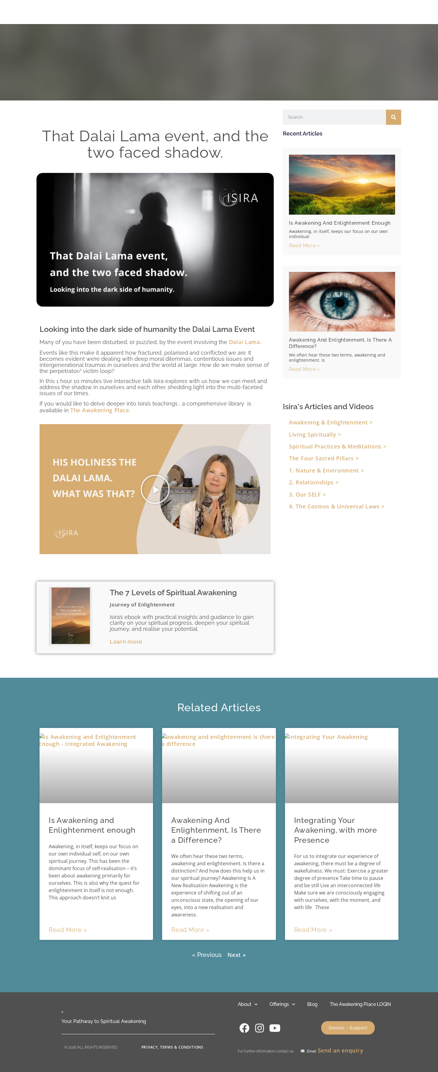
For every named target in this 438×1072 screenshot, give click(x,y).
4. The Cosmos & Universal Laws (335, 506)
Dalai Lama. (244, 342)
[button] (155, 489)
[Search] (393, 117)
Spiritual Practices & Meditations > (338, 446)
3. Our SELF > (307, 494)
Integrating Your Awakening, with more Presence (335, 830)
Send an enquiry (340, 1050)
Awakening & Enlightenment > (331, 422)
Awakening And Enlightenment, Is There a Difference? (216, 830)
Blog (310, 13)
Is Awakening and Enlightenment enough (340, 223)
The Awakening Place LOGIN (362, 13)
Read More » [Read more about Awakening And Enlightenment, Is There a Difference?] (304, 369)
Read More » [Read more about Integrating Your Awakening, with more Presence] (313, 929)
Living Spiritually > (315, 434)
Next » (237, 954)
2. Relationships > (314, 482)
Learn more (126, 641)
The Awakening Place (99, 410)
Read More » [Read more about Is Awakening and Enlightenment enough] (304, 245)
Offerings (276, 13)
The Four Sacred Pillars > (324, 458)
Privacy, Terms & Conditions (172, 1047)
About (237, 13)
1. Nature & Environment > (326, 470)
